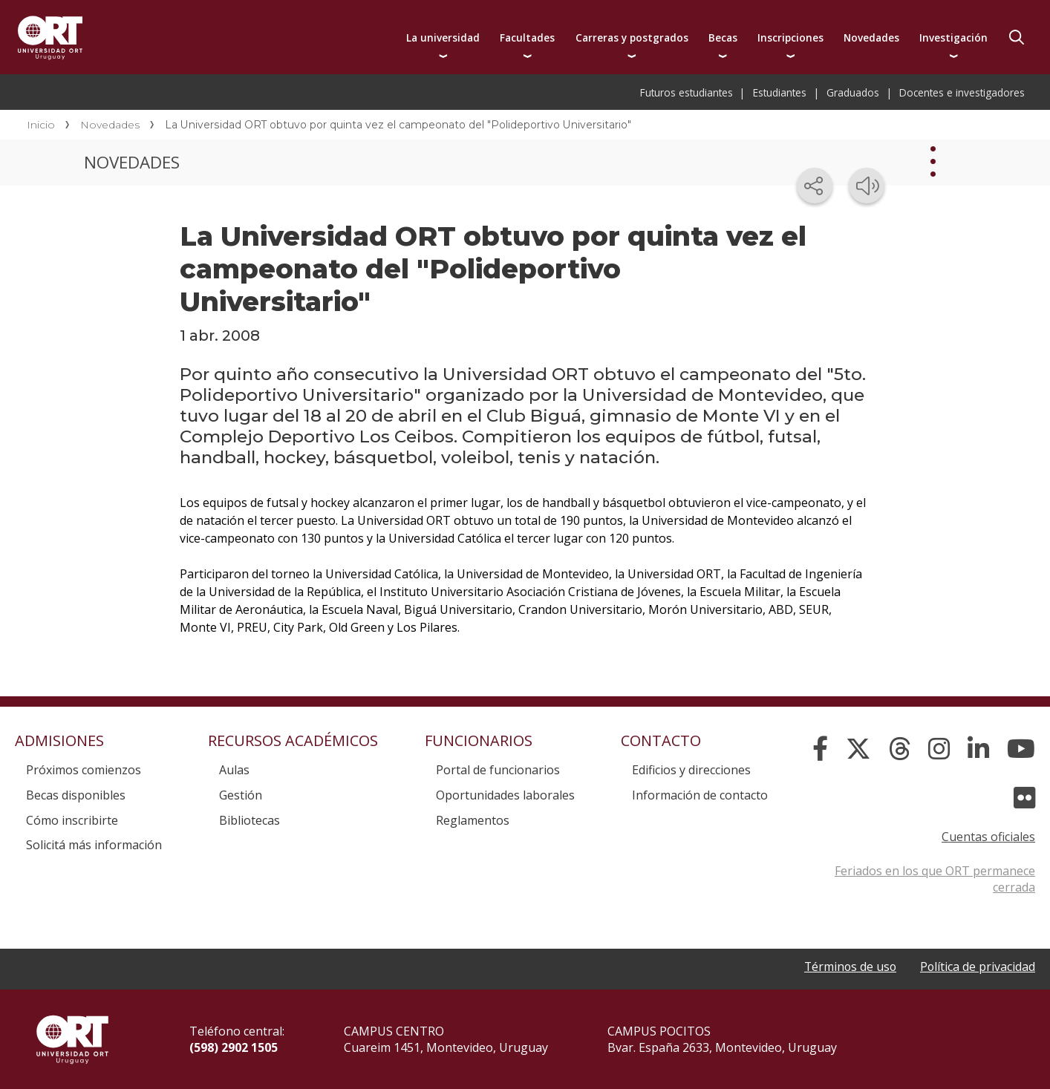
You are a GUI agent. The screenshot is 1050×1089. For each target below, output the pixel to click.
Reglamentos (472, 820)
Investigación (953, 37)
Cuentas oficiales (988, 836)
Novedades (871, 37)
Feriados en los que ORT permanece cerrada (935, 879)
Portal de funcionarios (498, 770)
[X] (858, 749)
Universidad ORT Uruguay (50, 37)
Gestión (240, 795)
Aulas (234, 770)
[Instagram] (939, 749)
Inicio (41, 125)
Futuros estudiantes (686, 92)
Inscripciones (790, 37)
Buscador (1016, 37)
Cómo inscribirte (72, 820)
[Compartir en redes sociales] (814, 185)
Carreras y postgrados (631, 37)
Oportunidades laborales (505, 795)
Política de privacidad (977, 966)
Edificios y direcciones (691, 770)
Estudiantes (779, 92)
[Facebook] (820, 749)
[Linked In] (978, 749)
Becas (722, 37)
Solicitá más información (94, 845)
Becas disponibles (75, 795)
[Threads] (899, 749)
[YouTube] (1021, 749)
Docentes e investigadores (962, 92)
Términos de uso (848, 966)
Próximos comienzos (83, 770)
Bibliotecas (249, 820)
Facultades (527, 37)
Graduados (852, 92)
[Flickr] (1024, 798)
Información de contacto (700, 795)
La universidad (443, 37)
